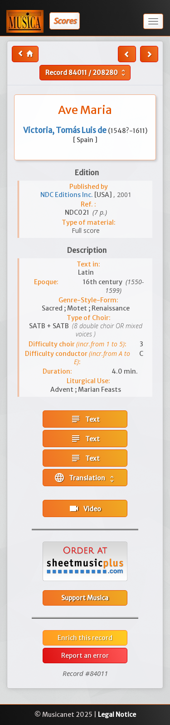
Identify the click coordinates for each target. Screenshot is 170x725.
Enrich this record (85, 638)
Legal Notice (117, 714)
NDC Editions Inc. (67, 195)
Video (84, 508)
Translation (85, 477)
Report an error (85, 655)
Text (85, 419)
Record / (86, 73)
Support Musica (84, 598)
